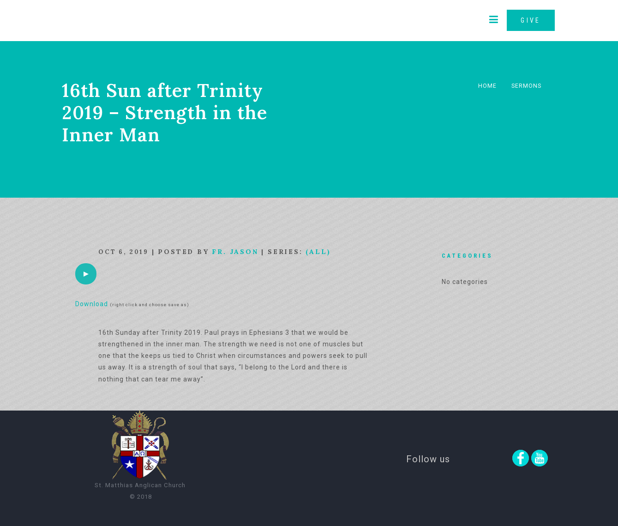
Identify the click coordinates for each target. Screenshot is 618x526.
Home (487, 86)
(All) (318, 252)
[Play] (86, 274)
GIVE (530, 20)
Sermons (526, 86)
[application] (85, 273)
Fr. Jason (235, 252)
